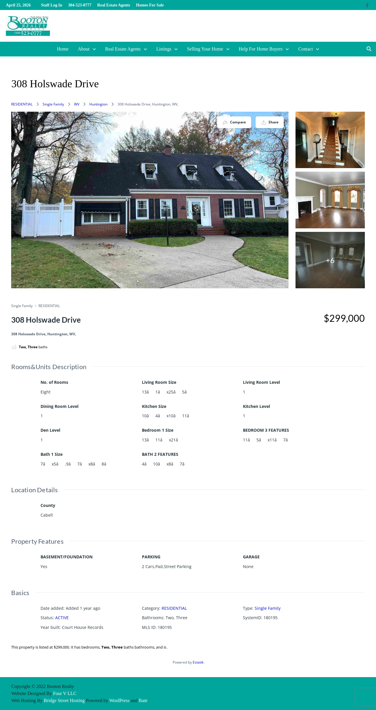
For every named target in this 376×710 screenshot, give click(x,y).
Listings (164, 48)
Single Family (53, 104)
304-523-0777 (79, 5)
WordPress (119, 700)
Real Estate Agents (113, 5)
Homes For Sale (150, 5)
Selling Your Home (205, 48)
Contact (305, 48)
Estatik (198, 662)
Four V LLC (64, 693)
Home (62, 48)
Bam (143, 700)
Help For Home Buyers (261, 48)
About (84, 48)
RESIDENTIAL (22, 104)
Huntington (98, 104)
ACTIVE (62, 617)
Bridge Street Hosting (64, 700)
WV (76, 104)
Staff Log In (51, 5)
